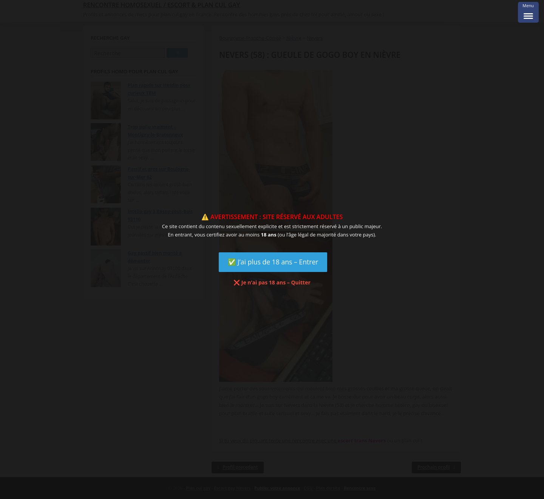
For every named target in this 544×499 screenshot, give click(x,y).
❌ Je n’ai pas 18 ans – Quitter (272, 282)
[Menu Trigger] (528, 12)
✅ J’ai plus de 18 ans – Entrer (273, 261)
